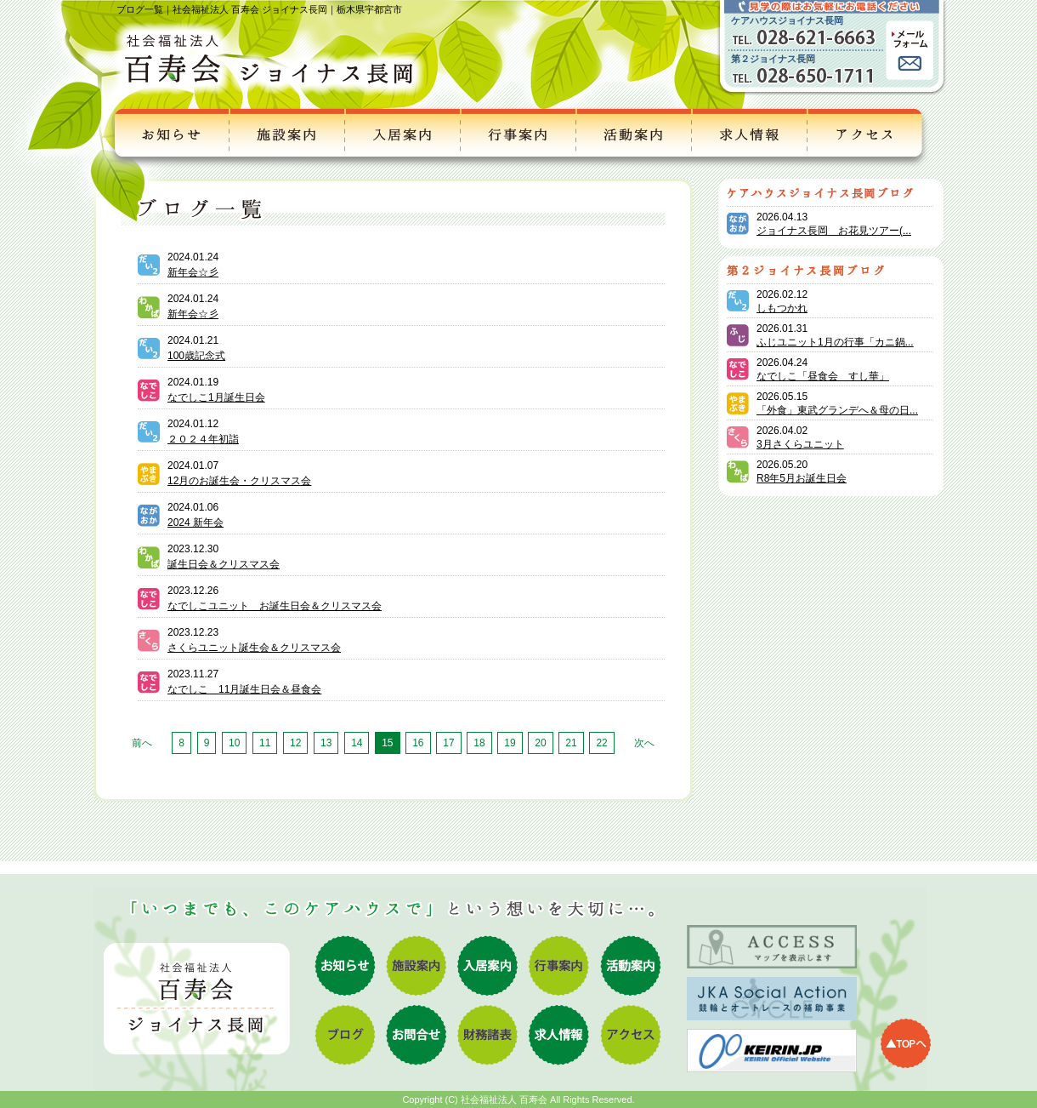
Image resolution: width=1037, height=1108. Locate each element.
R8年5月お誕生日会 (801, 478)
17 (448, 743)
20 (540, 743)
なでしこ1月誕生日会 (216, 397)
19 (509, 743)
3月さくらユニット (800, 444)
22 (601, 743)
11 (264, 743)
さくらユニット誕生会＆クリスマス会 (254, 648)
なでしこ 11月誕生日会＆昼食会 (244, 689)
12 (295, 743)
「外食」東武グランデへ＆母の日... (837, 410)
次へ (644, 743)
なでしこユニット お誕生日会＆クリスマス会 (274, 606)
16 (417, 743)
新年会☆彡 (192, 272)
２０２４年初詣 (203, 439)
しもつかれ (782, 308)
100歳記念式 (196, 356)
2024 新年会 (195, 522)
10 (234, 743)
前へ (142, 743)
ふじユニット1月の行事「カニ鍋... (835, 342)
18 (478, 743)
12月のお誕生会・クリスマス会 (239, 481)
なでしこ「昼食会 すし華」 (822, 376)
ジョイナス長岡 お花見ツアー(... (833, 231)
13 (326, 743)
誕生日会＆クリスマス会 (223, 564)
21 (570, 743)
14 (356, 743)
